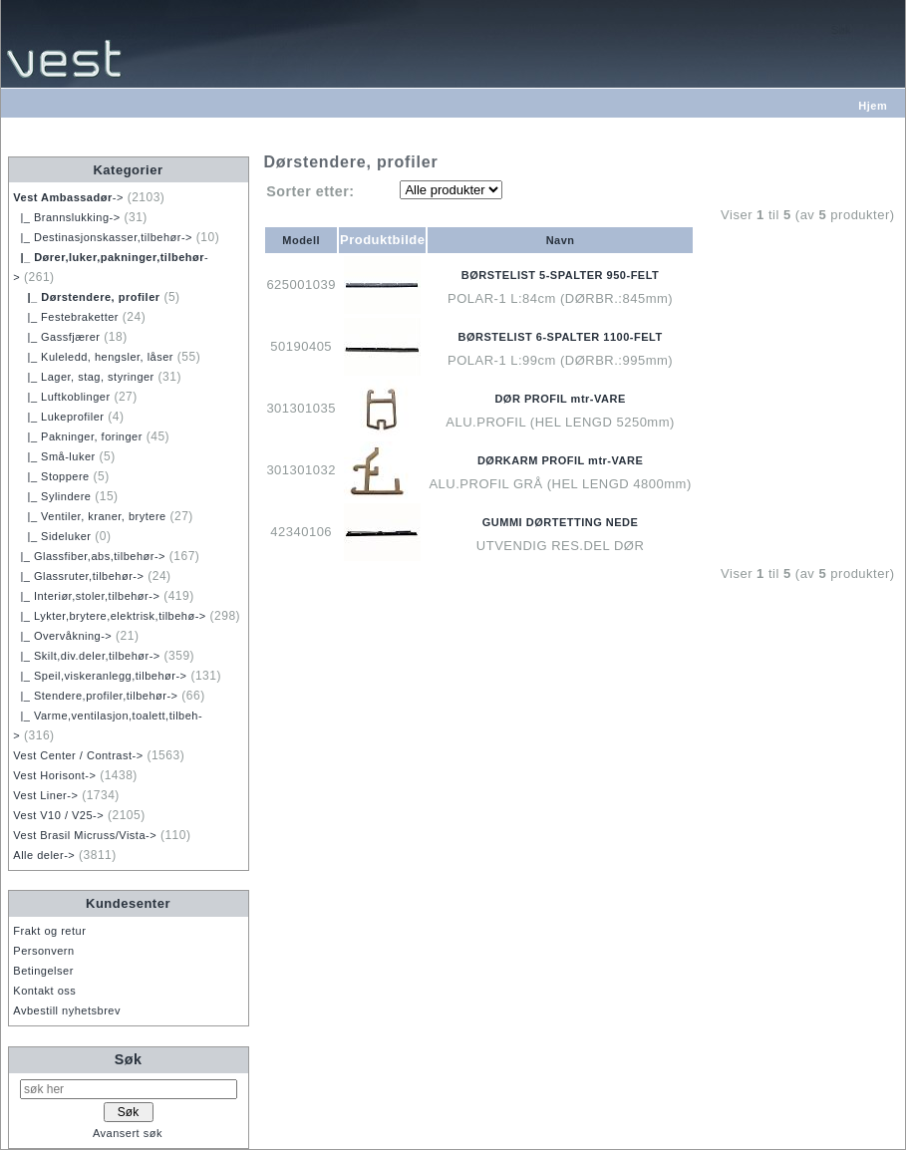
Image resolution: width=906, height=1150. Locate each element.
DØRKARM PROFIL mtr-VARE (560, 460)
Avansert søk (127, 1133)
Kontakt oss (44, 991)
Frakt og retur (49, 931)
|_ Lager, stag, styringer (83, 377)
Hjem (872, 106)
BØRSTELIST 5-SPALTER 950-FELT (560, 275)
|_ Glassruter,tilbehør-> (78, 576)
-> (68, 197)
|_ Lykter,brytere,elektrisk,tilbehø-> (109, 616)
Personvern (43, 951)
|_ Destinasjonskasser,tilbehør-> (102, 237)
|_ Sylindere (52, 496)
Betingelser (43, 971)
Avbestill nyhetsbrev (67, 1010)
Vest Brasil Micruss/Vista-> (84, 835)
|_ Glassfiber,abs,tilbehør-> (89, 556)
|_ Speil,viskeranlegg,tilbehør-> (99, 676)
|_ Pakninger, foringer (78, 436)
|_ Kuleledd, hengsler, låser (93, 357)
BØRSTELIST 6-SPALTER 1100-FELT (560, 337)
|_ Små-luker (54, 456)
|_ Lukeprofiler (58, 417)
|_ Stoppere (51, 476)
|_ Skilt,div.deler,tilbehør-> (86, 656)
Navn (560, 240)
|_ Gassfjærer (56, 337)
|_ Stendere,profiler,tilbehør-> (95, 696)
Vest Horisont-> (54, 775)
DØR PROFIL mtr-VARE (559, 399)
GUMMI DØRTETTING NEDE (560, 522)
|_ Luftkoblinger (61, 397)
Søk (129, 1059)
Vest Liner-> (45, 795)
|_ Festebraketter (66, 317)
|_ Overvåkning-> (62, 636)
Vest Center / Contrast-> (78, 755)
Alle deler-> (44, 855)
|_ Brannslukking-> (66, 217)
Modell (301, 240)
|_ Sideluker (52, 536)
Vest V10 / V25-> (58, 815)
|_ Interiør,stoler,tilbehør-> (86, 596)
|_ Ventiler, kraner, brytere (89, 516)
